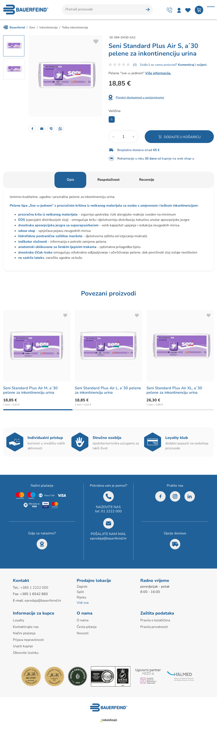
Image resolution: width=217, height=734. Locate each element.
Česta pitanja (86, 627)
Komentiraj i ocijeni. (192, 65)
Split (80, 592)
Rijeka (81, 597)
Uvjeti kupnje (23, 646)
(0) (135, 65)
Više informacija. (158, 73)
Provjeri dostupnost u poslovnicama (140, 97)
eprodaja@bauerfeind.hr (108, 538)
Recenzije (146, 179)
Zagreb (82, 586)
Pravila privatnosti (154, 627)
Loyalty (18, 620)
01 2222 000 (111, 511)
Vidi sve (83, 602)
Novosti (83, 633)
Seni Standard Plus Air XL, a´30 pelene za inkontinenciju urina (174, 390)
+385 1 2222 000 (34, 587)
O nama (82, 620)
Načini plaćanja (24, 633)
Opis (70, 179)
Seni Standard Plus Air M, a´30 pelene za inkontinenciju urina (30, 390)
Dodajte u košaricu (182, 137)
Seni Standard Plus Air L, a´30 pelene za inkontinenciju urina (108, 390)
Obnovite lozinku (26, 652)
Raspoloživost (108, 179)
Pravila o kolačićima (155, 620)
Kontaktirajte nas (26, 627)
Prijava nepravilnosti (28, 639)
